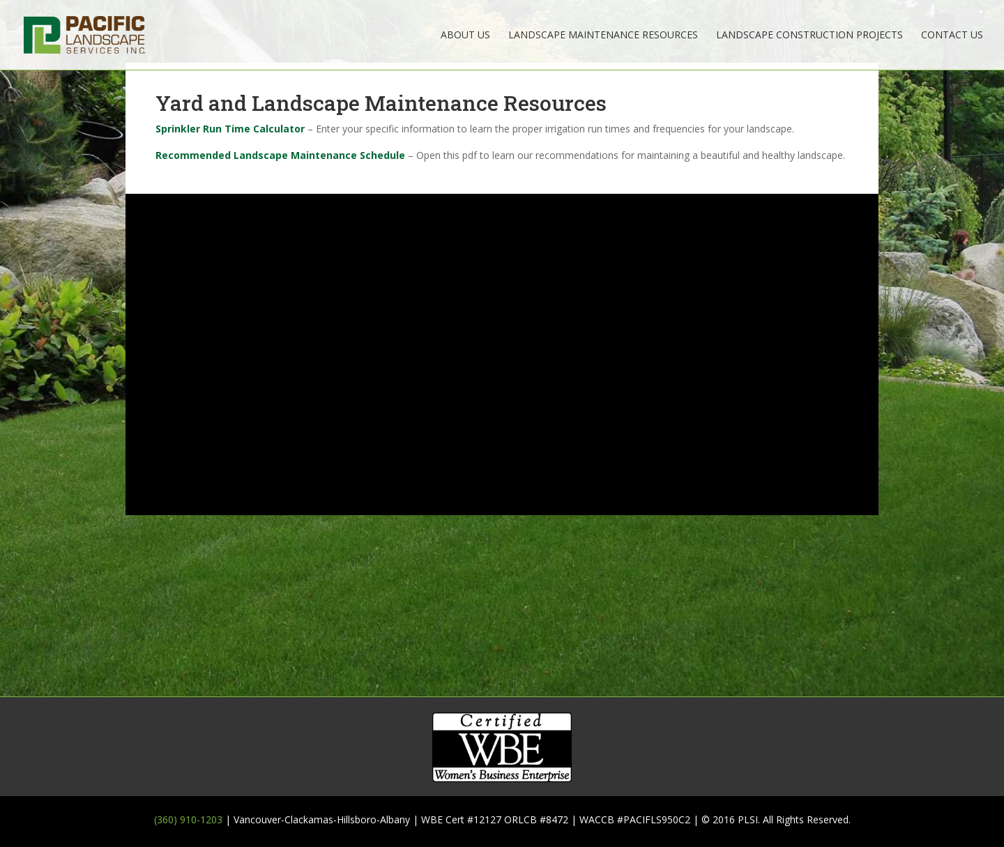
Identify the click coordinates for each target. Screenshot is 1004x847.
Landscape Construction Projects (809, 35)
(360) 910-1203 (188, 819)
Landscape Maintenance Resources (603, 35)
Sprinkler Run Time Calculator (230, 128)
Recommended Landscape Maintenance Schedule (280, 155)
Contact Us (952, 35)
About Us (465, 35)
